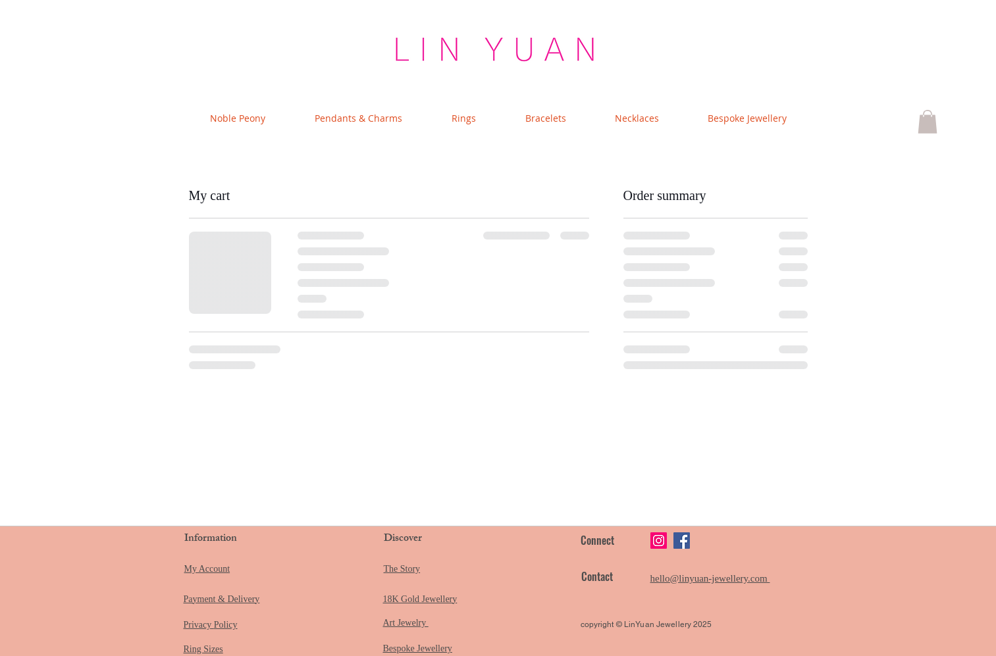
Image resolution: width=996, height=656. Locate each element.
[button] (927, 122)
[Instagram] (658, 540)
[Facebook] (681, 540)
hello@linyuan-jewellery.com (710, 578)
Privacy (199, 625)
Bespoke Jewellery (417, 648)
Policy (226, 625)
